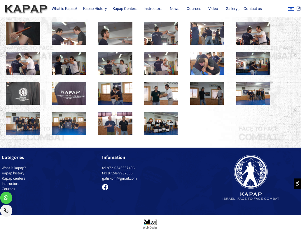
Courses (194, 9)
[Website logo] (25, 9)
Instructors (153, 9)
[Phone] (6, 212)
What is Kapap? (64, 9)
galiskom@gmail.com (119, 178)
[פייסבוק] (298, 9)
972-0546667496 (121, 167)
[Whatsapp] (6, 199)
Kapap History (95, 9)
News (174, 9)
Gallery (232, 9)
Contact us (253, 9)
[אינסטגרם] (291, 9)
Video (213, 9)
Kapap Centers (125, 9)
